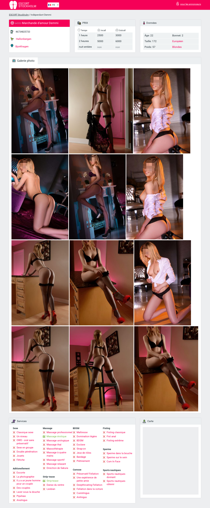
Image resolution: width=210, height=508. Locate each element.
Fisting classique (116, 432)
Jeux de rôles (84, 452)
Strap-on (81, 448)
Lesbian (51, 489)
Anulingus (22, 500)
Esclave (81, 444)
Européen (177, 41)
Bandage (81, 456)
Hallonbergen (21, 39)
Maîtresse (82, 432)
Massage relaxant (56, 463)
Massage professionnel (59, 432)
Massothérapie (55, 448)
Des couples (23, 487)
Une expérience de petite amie (87, 479)
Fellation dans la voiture (90, 489)
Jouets (20, 455)
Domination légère (87, 436)
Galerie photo (23, 60)
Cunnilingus (83, 493)
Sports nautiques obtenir (116, 483)
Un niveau (22, 436)
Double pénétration (27, 451)
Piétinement (83, 461)
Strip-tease (52, 480)
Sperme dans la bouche (119, 453)
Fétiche (21, 459)
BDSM (80, 440)
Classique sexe (25, 432)
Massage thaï (54, 444)
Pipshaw (21, 496)
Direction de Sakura (57, 468)
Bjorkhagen (20, 46)
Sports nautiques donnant (116, 475)
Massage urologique (58, 440)
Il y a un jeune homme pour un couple (29, 482)
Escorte (21, 472)
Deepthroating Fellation (89, 484)
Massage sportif (55, 459)
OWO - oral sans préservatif (25, 442)
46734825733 (23, 31)
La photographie (25, 476)
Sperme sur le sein (117, 457)
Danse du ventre (55, 484)
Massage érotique (56, 436)
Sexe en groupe (25, 447)
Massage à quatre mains (56, 454)
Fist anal (111, 436)
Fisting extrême (115, 440)
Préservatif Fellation (88, 473)
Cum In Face (113, 461)
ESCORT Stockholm (19, 14)
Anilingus (82, 497)
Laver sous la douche (28, 491)
